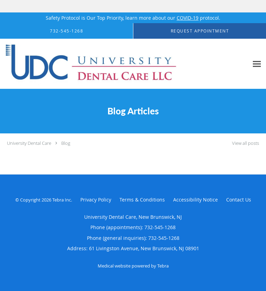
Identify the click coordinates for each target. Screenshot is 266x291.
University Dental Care (29, 143)
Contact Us (238, 199)
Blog (65, 143)
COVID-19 (187, 18)
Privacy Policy (95, 199)
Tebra (163, 266)
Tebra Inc (61, 200)
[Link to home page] (124, 64)
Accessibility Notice (195, 199)
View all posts (245, 143)
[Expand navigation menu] (257, 64)
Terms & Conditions (142, 199)
